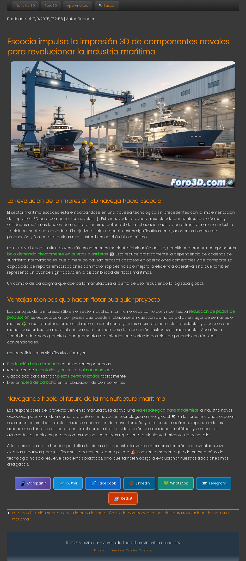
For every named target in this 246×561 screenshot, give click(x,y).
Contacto (145, 550)
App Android (77, 5)
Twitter (68, 483)
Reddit (123, 498)
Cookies (131, 550)
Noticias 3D (25, 5)
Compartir (33, 483)
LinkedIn (139, 483)
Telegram (213, 483)
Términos (117, 550)
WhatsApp (176, 483)
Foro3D (51, 5)
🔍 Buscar (107, 5)
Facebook (103, 483)
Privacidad (101, 550)
